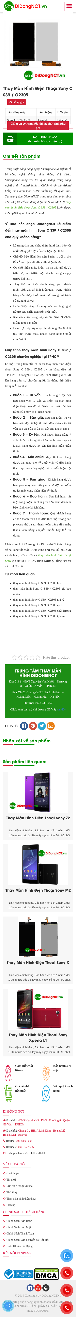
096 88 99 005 (24, 1140)
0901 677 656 (26, 1147)
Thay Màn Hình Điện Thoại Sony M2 (38, 890)
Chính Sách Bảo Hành (19, 1220)
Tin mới (11, 1179)
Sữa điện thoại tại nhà (19, 1186)
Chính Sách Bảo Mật (18, 1227)
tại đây (61, 709)
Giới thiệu (12, 1173)
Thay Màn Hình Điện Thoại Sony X (38, 962)
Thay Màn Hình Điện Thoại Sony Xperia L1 (38, 1037)
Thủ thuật (12, 1192)
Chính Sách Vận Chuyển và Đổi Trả (27, 1239)
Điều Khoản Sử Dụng (19, 1246)
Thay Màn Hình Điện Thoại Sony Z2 (38, 817)
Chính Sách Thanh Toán (20, 1233)
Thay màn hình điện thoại (21, 1198)
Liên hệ (10, 1205)
